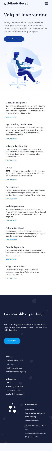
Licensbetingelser (13, 390)
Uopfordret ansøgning (15, 394)
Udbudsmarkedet (14, 39)
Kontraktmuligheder (14, 368)
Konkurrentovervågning (16, 372)
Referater (10, 364)
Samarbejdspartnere (14, 387)
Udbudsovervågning (14, 360)
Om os (8, 383)
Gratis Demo (12, 341)
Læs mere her (11, 117)
